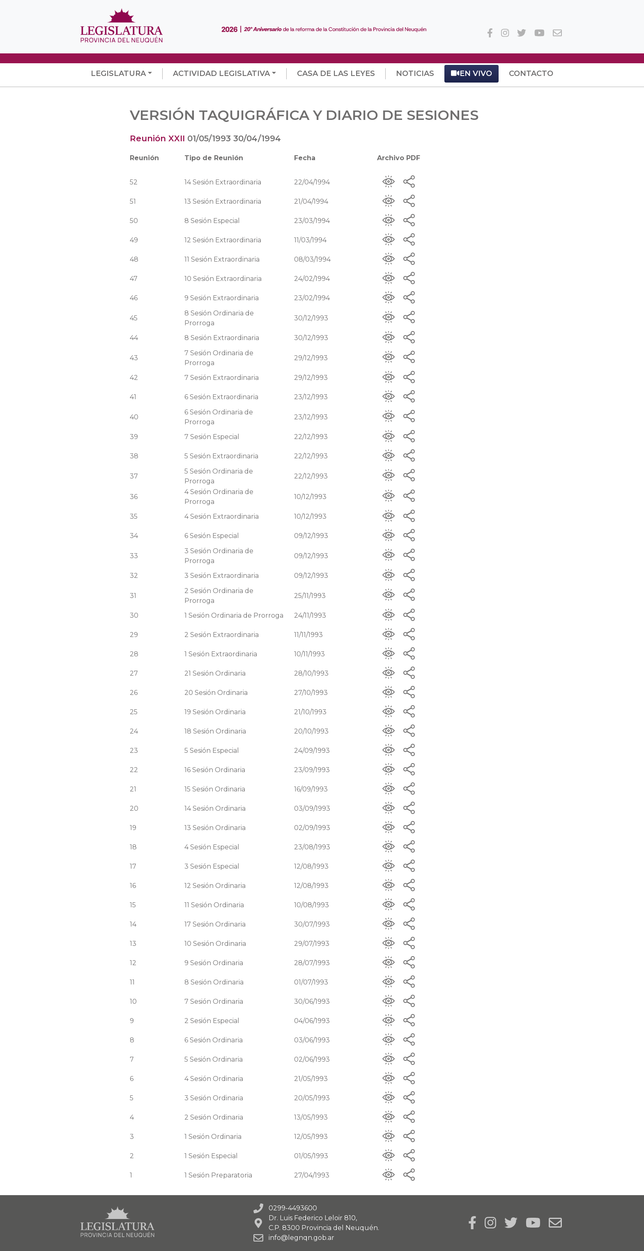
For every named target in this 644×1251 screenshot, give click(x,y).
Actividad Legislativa (221, 73)
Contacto (531, 73)
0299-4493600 (293, 1208)
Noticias (415, 73)
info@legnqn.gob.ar (301, 1238)
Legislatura (118, 73)
